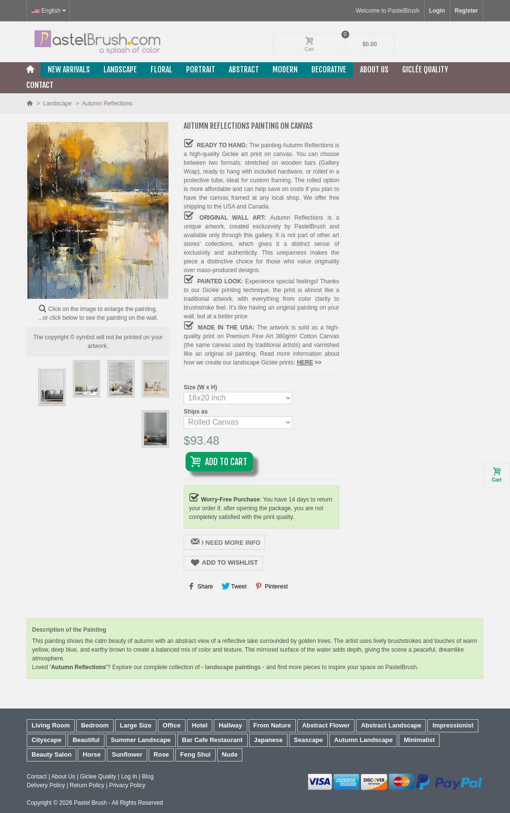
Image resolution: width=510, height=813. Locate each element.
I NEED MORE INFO (225, 542)
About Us (374, 69)
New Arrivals (69, 69)
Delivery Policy (46, 785)
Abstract (244, 69)
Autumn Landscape (363, 740)
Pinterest (271, 586)
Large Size (136, 725)
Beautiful (86, 740)
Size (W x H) (201, 387)
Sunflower (127, 754)
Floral (161, 69)
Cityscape (46, 740)
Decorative (328, 69)
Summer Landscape (141, 740)
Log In (129, 776)
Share (200, 586)
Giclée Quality (425, 69)
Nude (230, 754)
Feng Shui (195, 754)
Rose (161, 754)
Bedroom (95, 725)
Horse (92, 754)
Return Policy (86, 785)
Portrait (200, 69)
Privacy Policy (127, 785)
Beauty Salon (51, 754)
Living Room (51, 725)
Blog (147, 776)
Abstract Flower (326, 725)
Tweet (234, 586)
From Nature (272, 725)
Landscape (120, 69)
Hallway (230, 725)
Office (172, 725)
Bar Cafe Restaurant (212, 740)
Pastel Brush (90, 802)
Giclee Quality (98, 776)
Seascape (308, 740)
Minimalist (419, 740)
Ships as (196, 411)
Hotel (200, 725)
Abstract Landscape (391, 725)
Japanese (268, 740)
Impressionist (453, 725)
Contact (39, 85)
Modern (285, 69)
